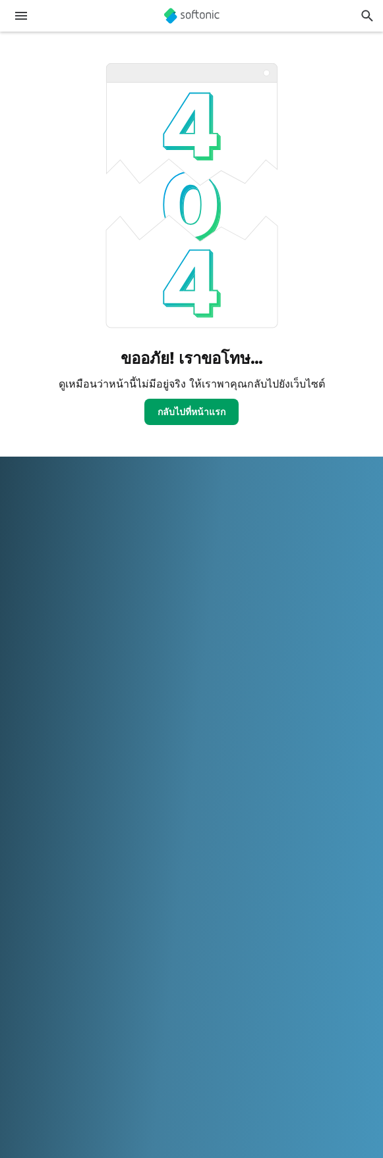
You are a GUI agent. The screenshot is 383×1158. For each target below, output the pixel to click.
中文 (20, 1026)
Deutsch (55, 990)
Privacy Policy (41, 834)
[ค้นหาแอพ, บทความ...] (367, 16)
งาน (19, 576)
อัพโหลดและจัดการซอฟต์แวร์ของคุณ (86, 687)
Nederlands (36, 1008)
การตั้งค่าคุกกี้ (38, 870)
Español (130, 990)
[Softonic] (192, 16)
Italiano (290, 990)
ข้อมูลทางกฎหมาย (47, 798)
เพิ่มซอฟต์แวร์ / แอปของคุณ (67, 612)
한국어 (358, 990)
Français (170, 990)
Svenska (207, 1008)
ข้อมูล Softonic (42, 522)
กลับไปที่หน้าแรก (191, 411)
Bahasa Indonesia (232, 990)
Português (118, 1008)
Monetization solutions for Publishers (89, 669)
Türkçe (289, 1008)
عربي (21, 990)
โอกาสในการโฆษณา (53, 724)
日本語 (325, 990)
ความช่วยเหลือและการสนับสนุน (76, 558)
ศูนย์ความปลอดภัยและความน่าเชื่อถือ (86, 540)
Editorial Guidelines (51, 595)
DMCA (25, 780)
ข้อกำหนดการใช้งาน (53, 816)
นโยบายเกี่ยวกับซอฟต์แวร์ (63, 705)
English (93, 990)
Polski (78, 1008)
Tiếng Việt (331, 1008)
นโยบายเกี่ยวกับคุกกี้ (51, 853)
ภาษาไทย (250, 1008)
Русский (164, 1008)
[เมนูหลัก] (21, 16)
